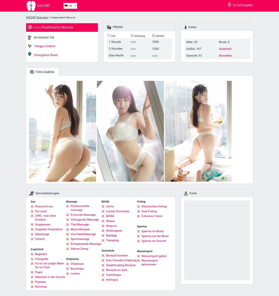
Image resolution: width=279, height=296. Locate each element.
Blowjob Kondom (117, 255)
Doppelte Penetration (48, 229)
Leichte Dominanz (117, 211)
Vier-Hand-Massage (83, 234)
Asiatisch (225, 49)
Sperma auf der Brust (155, 236)
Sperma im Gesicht (153, 241)
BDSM (110, 216)
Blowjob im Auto (116, 270)
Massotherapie (80, 229)
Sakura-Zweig (79, 248)
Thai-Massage (80, 224)
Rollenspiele (114, 230)
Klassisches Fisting (154, 206)
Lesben (75, 273)
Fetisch (40, 239)
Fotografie (41, 259)
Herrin (110, 206)
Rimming (40, 286)
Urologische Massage (85, 219)
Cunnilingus (113, 275)
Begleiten (41, 254)
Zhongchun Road (42, 54)
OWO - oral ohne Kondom (45, 217)
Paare (38, 272)
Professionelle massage (80, 208)
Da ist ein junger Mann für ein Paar (49, 265)
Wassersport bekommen (149, 262)
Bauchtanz (77, 268)
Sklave (110, 221)
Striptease (77, 264)
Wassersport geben (153, 256)
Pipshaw (40, 282)
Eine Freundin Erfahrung (121, 260)
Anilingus (112, 279)
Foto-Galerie (42, 72)
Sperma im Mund (152, 231)
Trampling (112, 240)
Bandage (111, 235)
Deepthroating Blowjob (120, 265)
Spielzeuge (42, 234)
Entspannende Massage (86, 244)
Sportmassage (80, 239)
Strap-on (111, 226)
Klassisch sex (44, 206)
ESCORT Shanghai (37, 17)
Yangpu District (41, 46)
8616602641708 (44, 37)
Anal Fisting (149, 211)
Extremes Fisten (151, 216)
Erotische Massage (83, 215)
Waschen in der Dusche (50, 277)
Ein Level (41, 211)
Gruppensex (42, 224)
